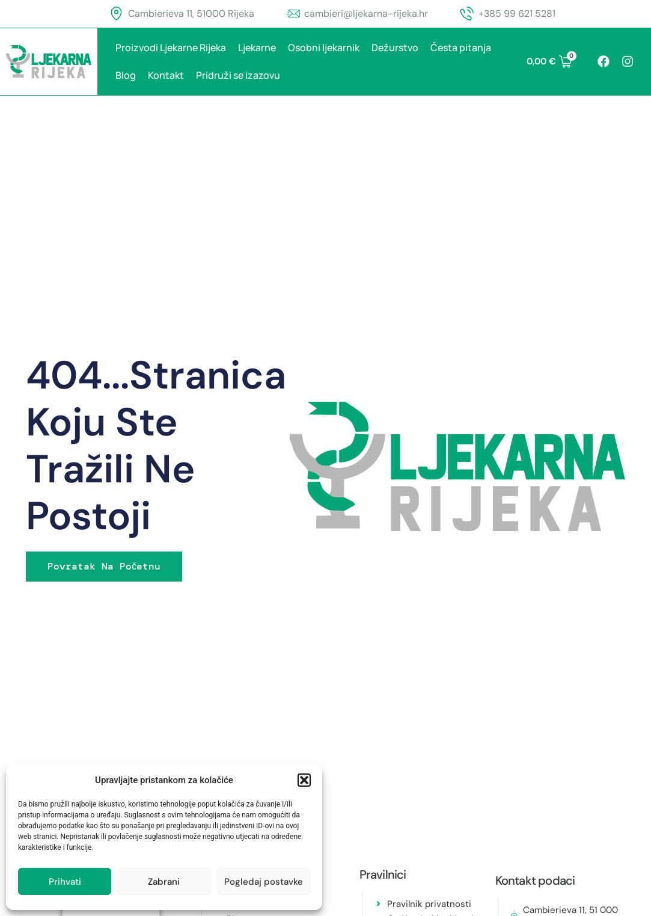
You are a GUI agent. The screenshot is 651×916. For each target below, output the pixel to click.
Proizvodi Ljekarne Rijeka (170, 47)
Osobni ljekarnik (323, 47)
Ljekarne (257, 47)
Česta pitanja (460, 47)
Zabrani (164, 882)
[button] (304, 780)
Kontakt (166, 75)
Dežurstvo (394, 47)
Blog (125, 75)
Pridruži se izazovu (238, 75)
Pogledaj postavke (263, 882)
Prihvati (65, 882)
